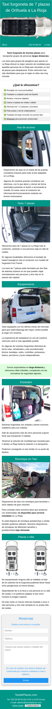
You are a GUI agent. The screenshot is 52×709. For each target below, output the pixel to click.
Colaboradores (33, 705)
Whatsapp (11, 119)
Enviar (26, 680)
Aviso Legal (17, 705)
